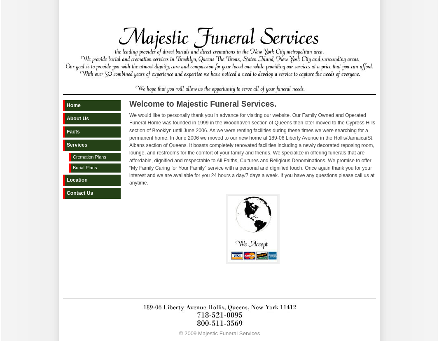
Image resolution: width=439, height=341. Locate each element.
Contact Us (80, 193)
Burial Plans (85, 167)
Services (77, 145)
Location (77, 180)
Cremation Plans (89, 156)
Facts (73, 132)
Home (74, 105)
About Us (78, 118)
